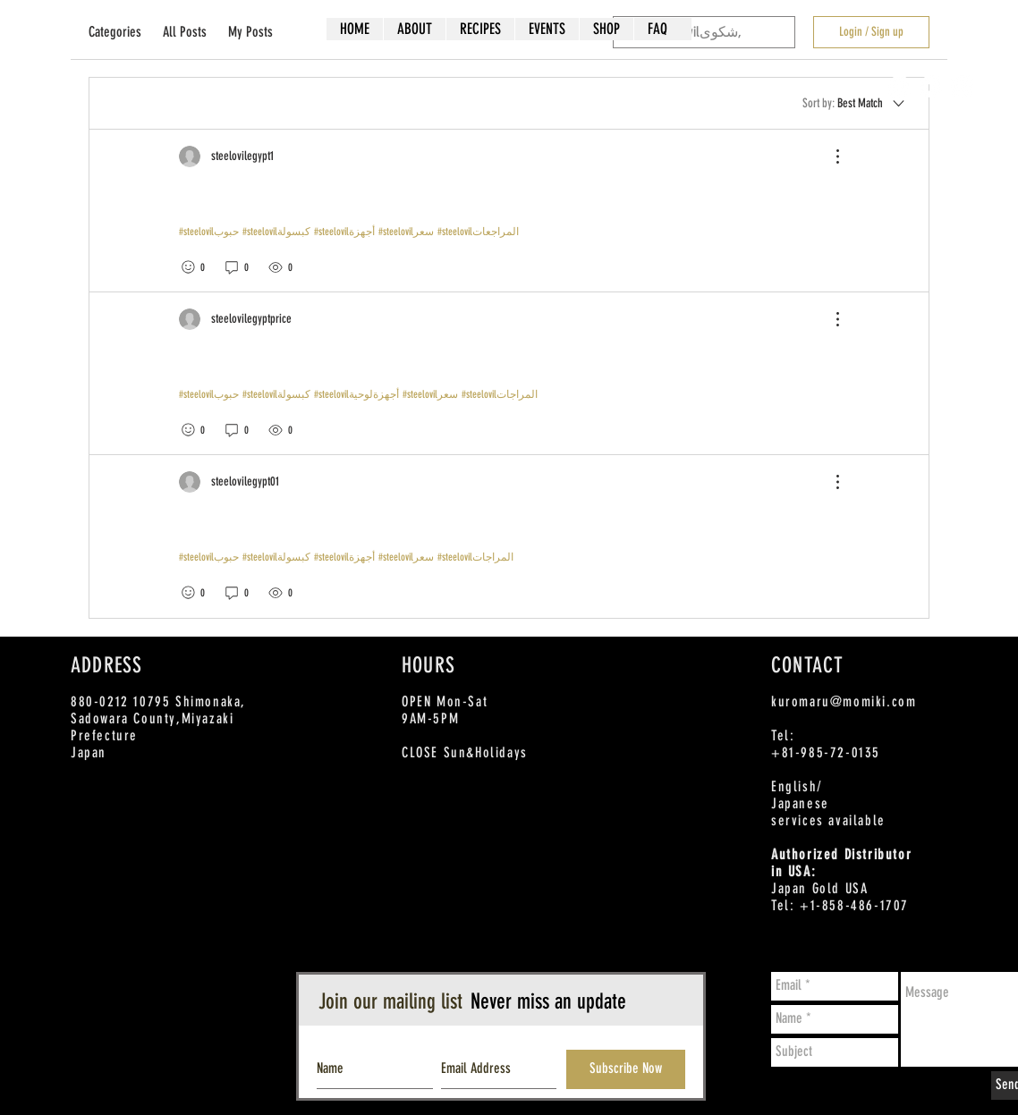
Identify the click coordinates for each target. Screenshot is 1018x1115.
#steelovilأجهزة (344, 231)
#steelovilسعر (406, 231)
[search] (704, 32)
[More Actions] (828, 156)
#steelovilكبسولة (276, 231)
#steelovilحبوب (209, 231)
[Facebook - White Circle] (899, 86)
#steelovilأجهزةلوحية (356, 394)
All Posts (185, 31)
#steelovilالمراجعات (478, 231)
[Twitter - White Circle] (931, 86)
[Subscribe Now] (625, 1069)
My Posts (250, 31)
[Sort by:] (854, 103)
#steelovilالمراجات (500, 394)
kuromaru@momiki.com (843, 701)
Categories (115, 31)
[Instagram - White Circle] (962, 86)
